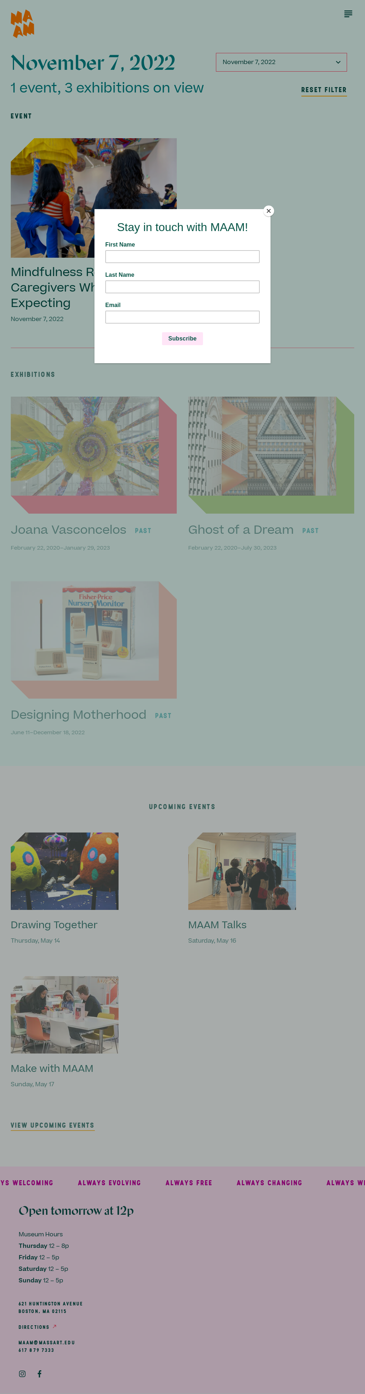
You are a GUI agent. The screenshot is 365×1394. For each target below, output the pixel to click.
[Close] (268, 211)
